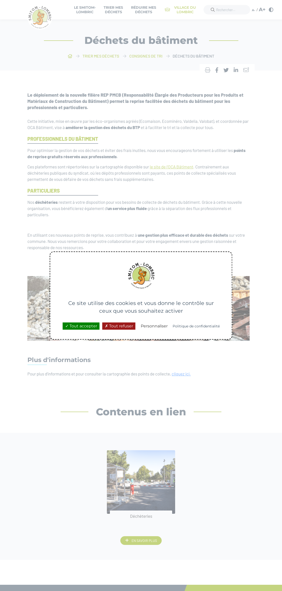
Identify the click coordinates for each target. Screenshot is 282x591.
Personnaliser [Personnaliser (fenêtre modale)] (154, 326)
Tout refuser (119, 326)
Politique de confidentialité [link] (196, 326)
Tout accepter (81, 326)
